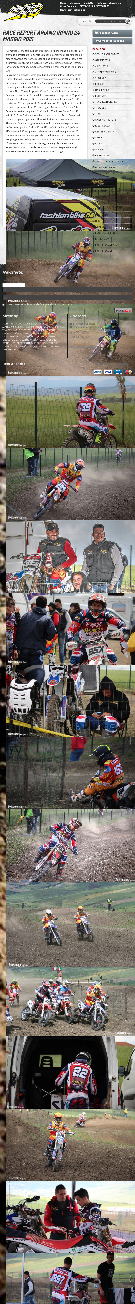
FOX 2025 (99, 83)
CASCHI (98, 137)
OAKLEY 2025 (101, 89)
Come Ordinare (68, 6)
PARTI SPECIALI (102, 250)
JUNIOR (98, 179)
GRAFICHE (99, 197)
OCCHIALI (99, 149)
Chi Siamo (75, 2)
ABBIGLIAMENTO (103, 131)
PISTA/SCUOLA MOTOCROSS (94, 6)
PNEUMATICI (101, 214)
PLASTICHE (100, 191)
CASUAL (98, 185)
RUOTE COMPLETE (104, 232)
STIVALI (98, 143)
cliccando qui (79, 304)
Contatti (88, 2)
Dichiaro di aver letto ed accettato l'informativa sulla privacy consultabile (43, 304)
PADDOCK (99, 209)
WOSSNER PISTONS (104, 119)
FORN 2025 (100, 95)
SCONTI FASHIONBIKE (106, 54)
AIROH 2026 (100, 66)
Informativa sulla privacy (121, 366)
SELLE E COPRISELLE (105, 203)
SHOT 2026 (100, 78)
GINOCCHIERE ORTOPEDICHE (110, 173)
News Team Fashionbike (72, 9)
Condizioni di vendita (102, 363)
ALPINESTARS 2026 (104, 72)
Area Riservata (106, 32)
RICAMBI (98, 226)
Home (63, 2)
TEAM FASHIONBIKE (105, 101)
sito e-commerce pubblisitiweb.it (19, 372)
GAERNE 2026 (101, 60)
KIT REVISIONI (101, 238)
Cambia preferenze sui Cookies (84, 347)
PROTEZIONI (101, 155)
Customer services (124, 363)
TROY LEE (99, 107)
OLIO (97, 220)
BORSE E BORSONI (104, 167)
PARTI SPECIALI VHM (105, 244)
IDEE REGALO (101, 125)
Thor (97, 113)
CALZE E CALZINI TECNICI (108, 161)
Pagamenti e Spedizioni (109, 2)
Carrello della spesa (109, 40)
